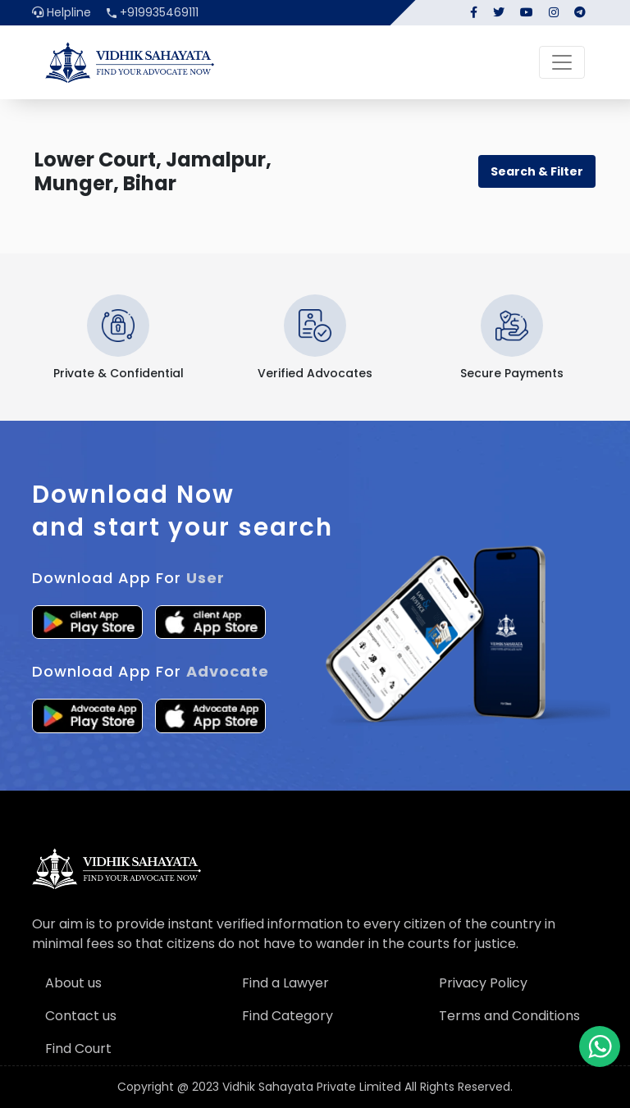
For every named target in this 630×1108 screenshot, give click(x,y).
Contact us (80, 1015)
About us (73, 982)
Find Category (287, 1015)
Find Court (78, 1048)
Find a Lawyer (285, 982)
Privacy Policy (483, 982)
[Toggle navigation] (562, 62)
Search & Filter (537, 171)
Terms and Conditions (509, 1015)
